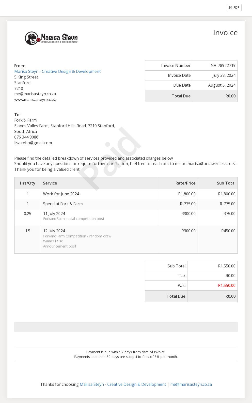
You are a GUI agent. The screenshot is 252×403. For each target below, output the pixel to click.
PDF (234, 7)
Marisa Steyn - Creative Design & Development (57, 71)
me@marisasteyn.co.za (191, 384)
